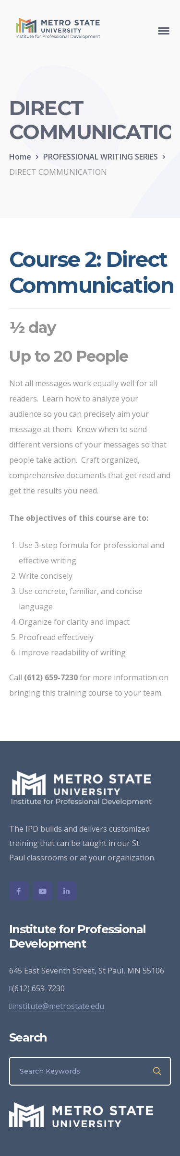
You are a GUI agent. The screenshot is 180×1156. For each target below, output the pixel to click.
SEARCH (157, 1071)
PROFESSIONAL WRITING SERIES (100, 156)
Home (20, 156)
